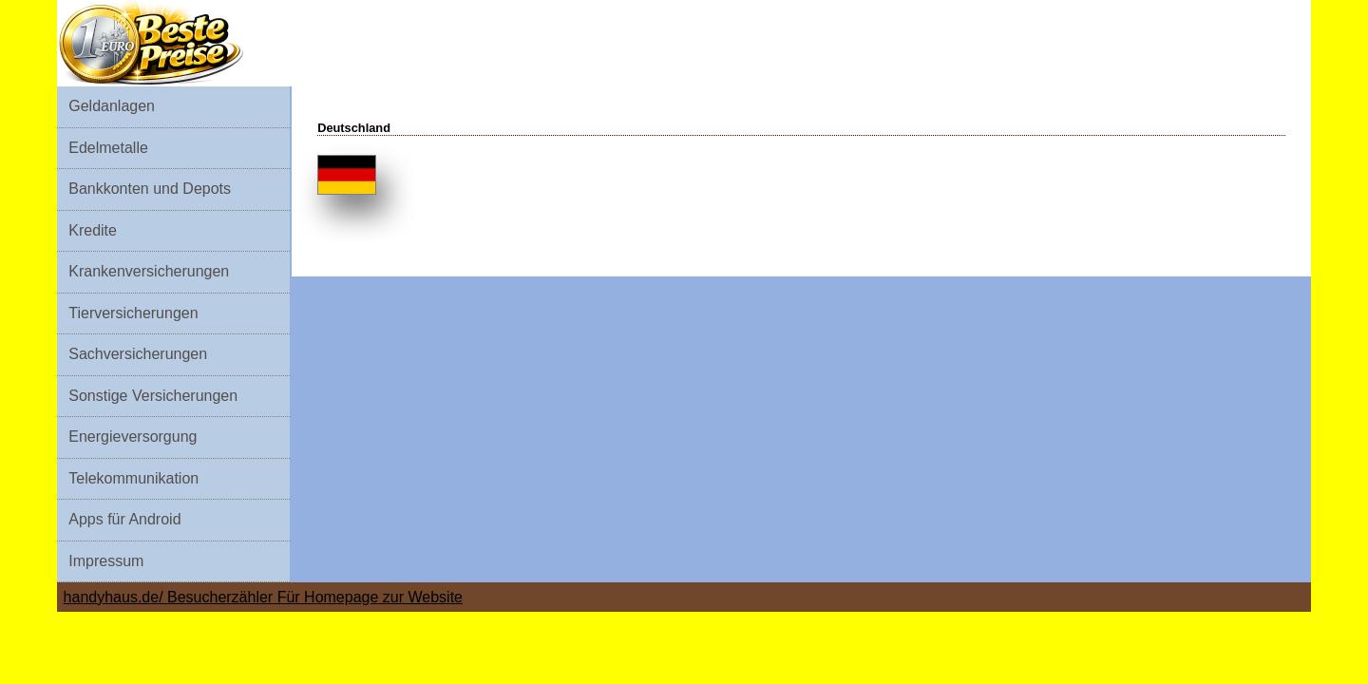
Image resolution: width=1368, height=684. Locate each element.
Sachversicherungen (137, 354)
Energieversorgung (132, 436)
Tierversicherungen (133, 313)
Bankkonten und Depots (149, 188)
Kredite (92, 230)
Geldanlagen (111, 106)
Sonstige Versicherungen (153, 396)
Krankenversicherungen (148, 271)
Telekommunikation (133, 478)
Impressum (105, 561)
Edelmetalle (108, 148)
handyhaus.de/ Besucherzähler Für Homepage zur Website (263, 597)
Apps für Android (124, 519)
